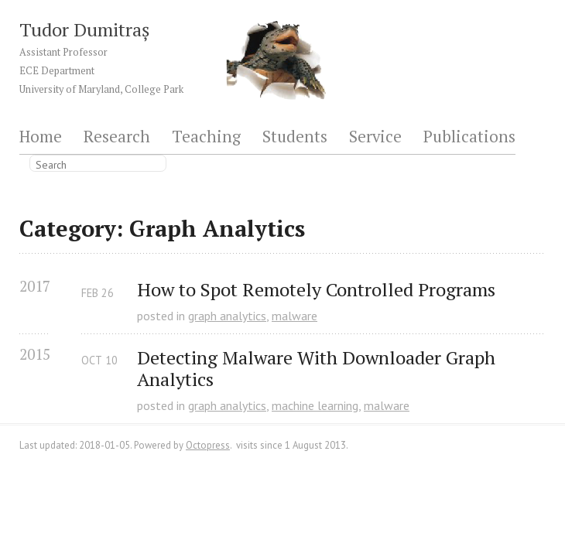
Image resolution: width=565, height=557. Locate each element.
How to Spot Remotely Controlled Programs (316, 289)
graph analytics (227, 315)
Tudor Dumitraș (84, 29)
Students (294, 137)
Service (375, 137)
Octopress (208, 445)
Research (117, 137)
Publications (469, 137)
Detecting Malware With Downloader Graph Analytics (318, 369)
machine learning (315, 405)
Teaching (206, 137)
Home (40, 137)
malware (294, 315)
